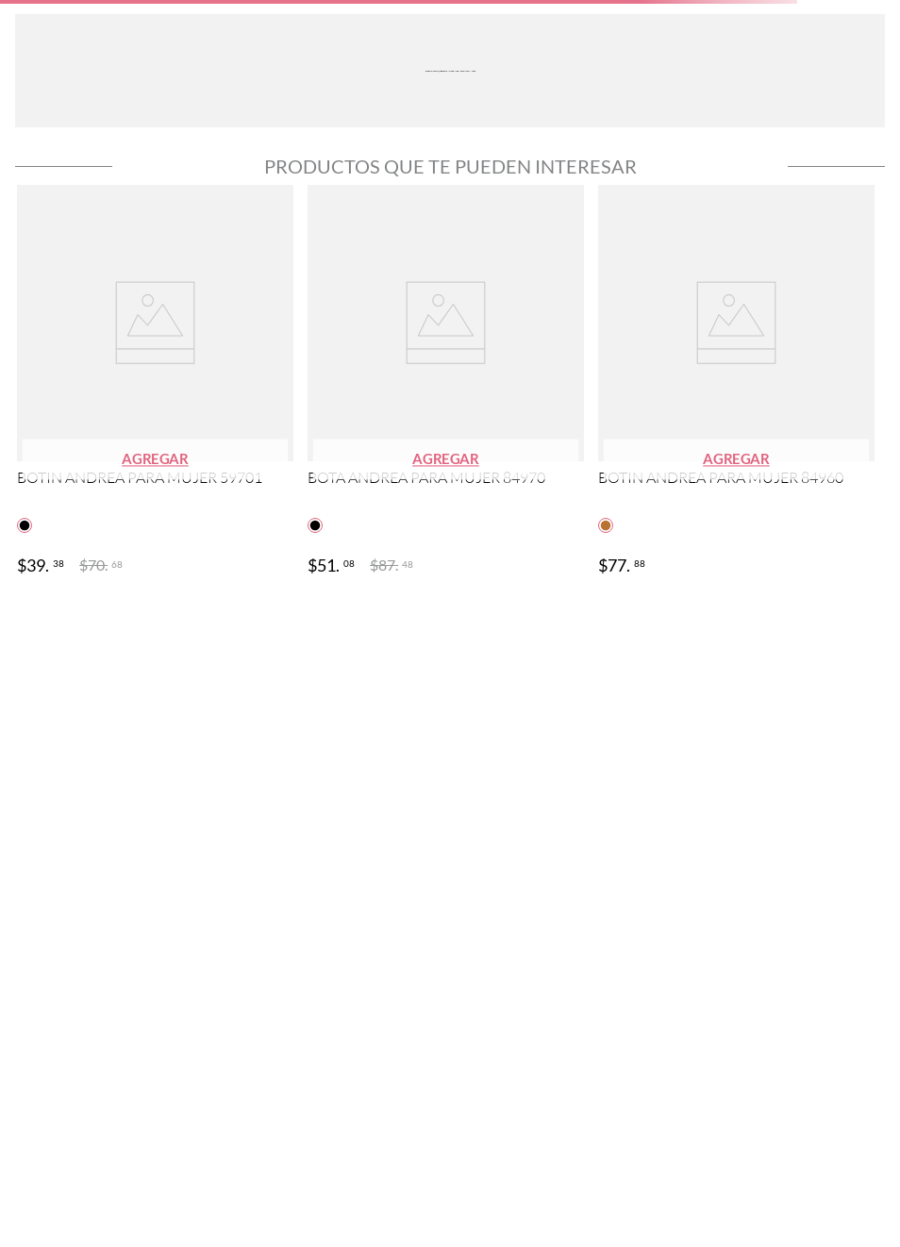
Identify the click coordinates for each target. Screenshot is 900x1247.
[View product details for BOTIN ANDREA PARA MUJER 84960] (736, 382)
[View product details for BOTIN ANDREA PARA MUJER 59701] (155, 382)
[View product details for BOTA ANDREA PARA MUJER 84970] (446, 382)
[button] (156, 460)
